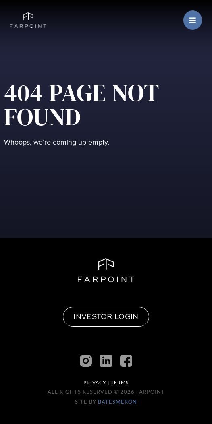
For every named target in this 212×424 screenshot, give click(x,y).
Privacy (94, 382)
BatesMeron (117, 402)
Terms (120, 382)
